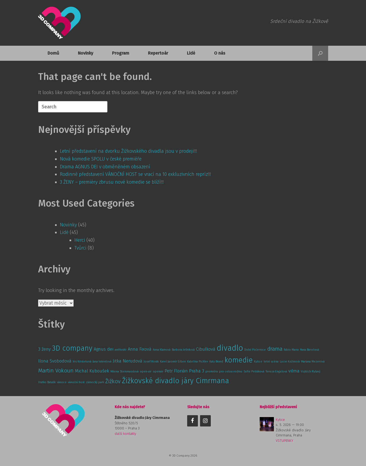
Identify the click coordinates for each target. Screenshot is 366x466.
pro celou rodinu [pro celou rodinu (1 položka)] (230, 371)
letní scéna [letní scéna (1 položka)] (271, 361)
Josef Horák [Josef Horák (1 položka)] (151, 361)
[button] (320, 53)
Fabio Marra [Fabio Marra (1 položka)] (291, 349)
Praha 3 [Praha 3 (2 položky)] (196, 370)
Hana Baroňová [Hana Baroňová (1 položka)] (309, 349)
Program (120, 53)
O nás (219, 53)
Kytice (280, 420)
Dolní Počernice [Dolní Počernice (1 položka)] (255, 349)
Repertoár (158, 53)
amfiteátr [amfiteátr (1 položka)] (120, 349)
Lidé (191, 53)
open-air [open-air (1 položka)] (145, 371)
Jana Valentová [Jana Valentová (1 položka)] (102, 361)
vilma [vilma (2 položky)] (293, 370)
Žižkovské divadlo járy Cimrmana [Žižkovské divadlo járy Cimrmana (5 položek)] (175, 380)
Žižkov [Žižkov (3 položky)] (113, 381)
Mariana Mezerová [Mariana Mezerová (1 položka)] (313, 361)
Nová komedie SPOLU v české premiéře (101, 159)
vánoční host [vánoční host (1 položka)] (76, 382)
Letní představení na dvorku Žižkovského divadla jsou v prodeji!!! (128, 151)
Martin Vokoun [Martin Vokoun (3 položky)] (56, 370)
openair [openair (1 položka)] (158, 371)
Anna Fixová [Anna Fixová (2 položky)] (139, 349)
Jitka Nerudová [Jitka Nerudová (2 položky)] (127, 361)
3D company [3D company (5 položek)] (72, 348)
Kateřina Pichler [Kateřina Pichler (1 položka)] (197, 361)
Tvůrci (80, 248)
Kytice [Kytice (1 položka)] (258, 361)
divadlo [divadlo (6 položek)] (230, 348)
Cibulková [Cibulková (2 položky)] (205, 349)
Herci (79, 240)
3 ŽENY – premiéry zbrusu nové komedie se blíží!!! (112, 182)
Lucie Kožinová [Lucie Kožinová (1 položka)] (290, 361)
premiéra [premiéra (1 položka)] (211, 371)
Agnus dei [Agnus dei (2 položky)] (103, 349)
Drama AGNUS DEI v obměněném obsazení (105, 167)
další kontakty (125, 434)
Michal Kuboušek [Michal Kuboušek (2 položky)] (92, 370)
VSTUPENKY (284, 441)
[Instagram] (205, 420)
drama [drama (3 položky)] (274, 349)
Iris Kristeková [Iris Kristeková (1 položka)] (82, 361)
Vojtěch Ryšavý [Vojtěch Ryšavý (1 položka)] (310, 371)
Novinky (85, 53)
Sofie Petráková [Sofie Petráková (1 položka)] (254, 371)
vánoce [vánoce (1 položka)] (62, 382)
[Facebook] (192, 420)
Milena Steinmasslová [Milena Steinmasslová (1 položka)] (124, 371)
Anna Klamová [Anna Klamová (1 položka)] (162, 349)
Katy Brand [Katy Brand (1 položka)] (216, 361)
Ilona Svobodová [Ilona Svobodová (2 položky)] (54, 361)
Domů (53, 53)
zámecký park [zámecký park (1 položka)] (95, 382)
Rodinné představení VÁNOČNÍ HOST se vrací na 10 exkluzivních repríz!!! (135, 174)
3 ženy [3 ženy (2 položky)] (44, 349)
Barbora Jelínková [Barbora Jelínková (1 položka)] (183, 349)
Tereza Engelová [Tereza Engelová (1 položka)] (276, 371)
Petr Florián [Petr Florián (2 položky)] (176, 370)
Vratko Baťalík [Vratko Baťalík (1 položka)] (47, 382)
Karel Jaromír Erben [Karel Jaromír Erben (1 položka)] (173, 361)
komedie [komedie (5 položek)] (238, 360)
